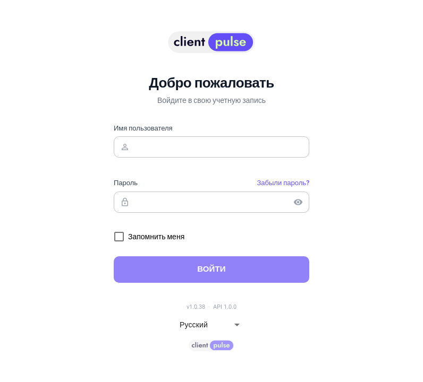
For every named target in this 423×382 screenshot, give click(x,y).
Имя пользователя (143, 128)
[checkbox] (149, 236)
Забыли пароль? (283, 183)
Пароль (126, 183)
